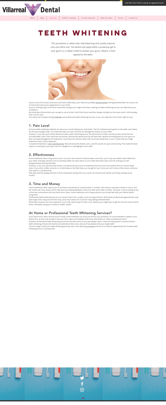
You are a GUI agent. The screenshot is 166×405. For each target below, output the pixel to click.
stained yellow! (102, 102)
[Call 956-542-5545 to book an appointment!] (144, 3)
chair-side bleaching (56, 144)
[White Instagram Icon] (82, 389)
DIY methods (57, 117)
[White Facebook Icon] (82, 384)
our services (90, 226)
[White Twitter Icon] (82, 378)
